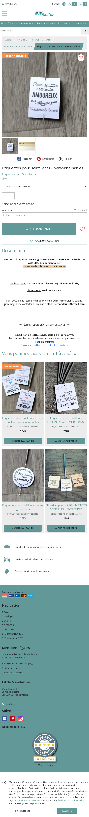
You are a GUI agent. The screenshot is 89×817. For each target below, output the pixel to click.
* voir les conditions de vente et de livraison (44, 345)
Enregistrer (45, 159)
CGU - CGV (8, 629)
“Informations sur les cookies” (28, 800)
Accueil (8, 39)
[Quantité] (8, 195)
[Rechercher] (85, 31)
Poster (65, 159)
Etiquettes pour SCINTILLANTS (18, 46)
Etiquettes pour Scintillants (19, 174)
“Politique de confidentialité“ (70, 800)
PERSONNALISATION (12, 633)
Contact (56, 4)
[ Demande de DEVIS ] (13, 638)
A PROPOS (8, 625)
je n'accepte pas (22, 810)
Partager (24, 159)
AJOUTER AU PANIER (39, 229)
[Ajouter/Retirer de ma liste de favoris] (82, 229)
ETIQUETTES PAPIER (41, 39)
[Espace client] (64, 4)
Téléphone (8, 704)
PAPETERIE (22, 39)
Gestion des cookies (11, 668)
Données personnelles (12, 672)
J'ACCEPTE (67, 810)
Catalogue (8, 616)
